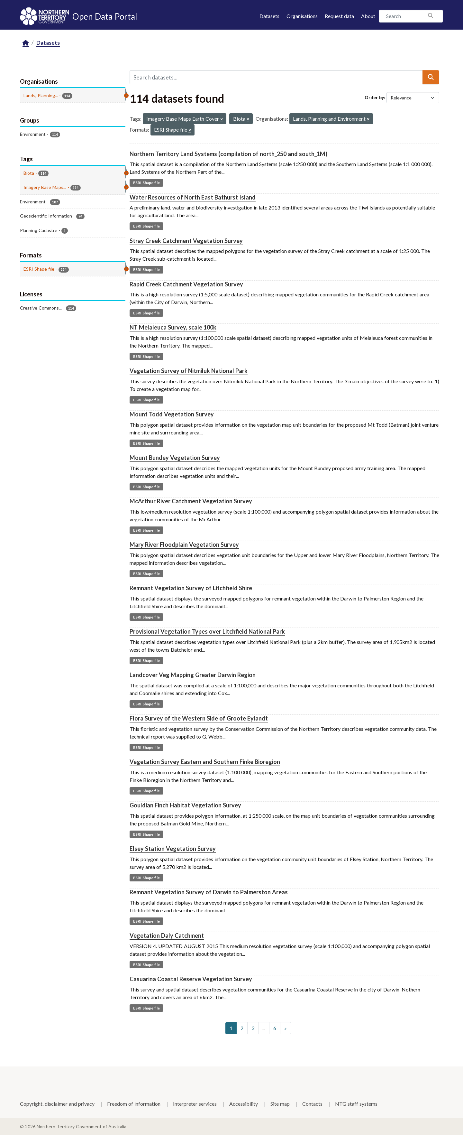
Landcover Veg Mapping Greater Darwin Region (193, 674)
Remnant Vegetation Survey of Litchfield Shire (191, 587)
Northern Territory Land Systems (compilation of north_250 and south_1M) (228, 153)
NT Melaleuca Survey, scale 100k (173, 327)
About (368, 16)
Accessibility (243, 1104)
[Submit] (430, 77)
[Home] (26, 43)
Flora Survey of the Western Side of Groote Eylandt (199, 718)
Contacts (312, 1104)
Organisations (302, 16)
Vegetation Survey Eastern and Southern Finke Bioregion (205, 761)
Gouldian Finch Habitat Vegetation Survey (185, 805)
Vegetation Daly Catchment (167, 935)
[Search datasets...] (276, 77)
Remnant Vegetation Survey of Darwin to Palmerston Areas (209, 892)
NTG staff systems (356, 1104)
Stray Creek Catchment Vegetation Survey (186, 240)
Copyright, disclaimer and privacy (57, 1104)
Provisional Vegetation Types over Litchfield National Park (207, 631)
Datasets (269, 16)
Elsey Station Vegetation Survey (173, 848)
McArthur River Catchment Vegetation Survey (191, 501)
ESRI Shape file (146, 182)
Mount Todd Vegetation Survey (172, 414)
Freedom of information (133, 1104)
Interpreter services (195, 1104)
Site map (280, 1104)
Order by (374, 97)
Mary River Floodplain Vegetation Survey (184, 544)
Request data (339, 16)
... (263, 1028)
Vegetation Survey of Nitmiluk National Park (189, 370)
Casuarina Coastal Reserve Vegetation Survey (191, 978)
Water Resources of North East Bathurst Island (193, 197)
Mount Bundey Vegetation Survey (175, 457)
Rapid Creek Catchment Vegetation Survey (186, 284)
